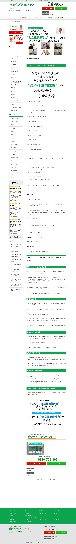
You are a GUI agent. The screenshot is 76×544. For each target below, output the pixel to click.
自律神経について (15, 251)
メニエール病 (14, 151)
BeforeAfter (13, 50)
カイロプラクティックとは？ (16, 57)
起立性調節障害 (14, 157)
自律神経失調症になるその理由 (16, 260)
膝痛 (12, 161)
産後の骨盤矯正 (14, 121)
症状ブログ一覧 (14, 71)
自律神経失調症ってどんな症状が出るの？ (16, 255)
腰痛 (12, 124)
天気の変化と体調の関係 (16, 265)
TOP (15, 17)
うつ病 (12, 138)
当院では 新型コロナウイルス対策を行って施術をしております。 (16, 246)
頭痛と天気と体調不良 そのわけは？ (17, 280)
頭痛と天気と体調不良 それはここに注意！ (17, 285)
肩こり (12, 177)
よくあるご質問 (14, 100)
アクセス (50, 17)
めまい (12, 134)
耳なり (12, 131)
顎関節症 (13, 128)
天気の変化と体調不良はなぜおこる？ (16, 270)
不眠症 (12, 141)
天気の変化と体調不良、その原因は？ (15, 275)
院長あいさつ (14, 77)
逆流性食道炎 (14, 170)
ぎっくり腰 (13, 167)
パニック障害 (14, 144)
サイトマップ (14, 110)
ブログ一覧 (13, 61)
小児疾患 (13, 154)
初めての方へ (14, 64)
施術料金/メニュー (26, 17)
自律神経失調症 (14, 118)
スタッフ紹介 (14, 87)
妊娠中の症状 (14, 164)
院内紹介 (13, 74)
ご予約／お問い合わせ (61, 17)
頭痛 (12, 174)
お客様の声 (38, 17)
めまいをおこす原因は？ (15, 290)
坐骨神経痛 (13, 147)
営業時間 (13, 68)
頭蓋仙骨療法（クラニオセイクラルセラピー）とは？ (16, 83)
